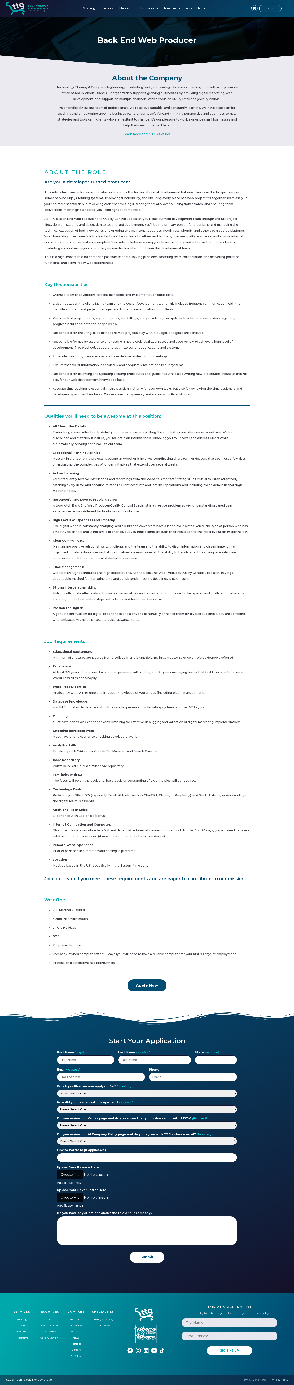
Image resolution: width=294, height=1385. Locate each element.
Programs (149, 8)
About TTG (195, 8)
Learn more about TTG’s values (147, 134)
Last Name (134, 1052)
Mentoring (127, 8)
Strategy (89, 8)
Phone (154, 1069)
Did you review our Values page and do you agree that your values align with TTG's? (132, 1118)
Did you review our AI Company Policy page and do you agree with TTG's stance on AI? (134, 1134)
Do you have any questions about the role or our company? (104, 1213)
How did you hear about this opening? (95, 1102)
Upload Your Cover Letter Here (81, 1190)
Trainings (107, 8)
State (207, 1052)
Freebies (172, 8)
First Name (73, 1052)
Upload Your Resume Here (78, 1167)
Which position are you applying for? (94, 1086)
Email (68, 1069)
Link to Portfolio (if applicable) (81, 1150)
